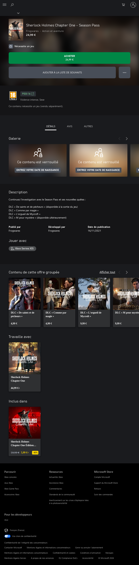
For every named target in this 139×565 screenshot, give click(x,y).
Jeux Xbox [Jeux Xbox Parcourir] (8, 483)
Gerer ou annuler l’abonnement (89, 547)
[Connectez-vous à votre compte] (133, 5)
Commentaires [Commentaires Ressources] (55, 488)
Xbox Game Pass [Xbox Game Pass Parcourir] (11, 488)
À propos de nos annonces (42, 558)
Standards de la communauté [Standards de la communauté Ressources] (62, 494)
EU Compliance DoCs (68, 558)
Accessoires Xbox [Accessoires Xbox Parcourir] (11, 494)
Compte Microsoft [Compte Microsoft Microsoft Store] (102, 477)
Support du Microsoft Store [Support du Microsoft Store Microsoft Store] (106, 483)
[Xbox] (9, 13)
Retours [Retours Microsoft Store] (97, 488)
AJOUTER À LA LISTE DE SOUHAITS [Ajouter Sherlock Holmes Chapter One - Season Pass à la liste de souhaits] (62, 72)
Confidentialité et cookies (64, 553)
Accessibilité (87, 558)
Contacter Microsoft (13, 547)
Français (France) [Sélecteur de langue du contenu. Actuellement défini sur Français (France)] (17, 530)
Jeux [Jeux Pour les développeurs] (6, 520)
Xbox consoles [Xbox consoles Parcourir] (10, 477)
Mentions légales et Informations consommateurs (48, 547)
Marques (109, 553)
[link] (25, 302)
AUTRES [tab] (88, 126)
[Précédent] (119, 138)
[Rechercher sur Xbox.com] (13, 5)
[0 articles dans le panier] (124, 5)
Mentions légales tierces (15, 558)
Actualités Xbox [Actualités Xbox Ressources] (56, 477)
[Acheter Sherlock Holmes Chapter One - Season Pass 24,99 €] (69, 58)
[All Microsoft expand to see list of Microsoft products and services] (4, 5)
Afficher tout (107, 272)
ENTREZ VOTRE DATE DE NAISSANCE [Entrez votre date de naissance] (37, 170)
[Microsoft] (69, 3)
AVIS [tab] (69, 126)
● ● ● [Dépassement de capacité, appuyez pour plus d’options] (124, 72)
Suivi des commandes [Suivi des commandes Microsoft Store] (103, 494)
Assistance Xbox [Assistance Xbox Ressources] (56, 483)
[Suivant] (126, 138)
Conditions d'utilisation (90, 553)
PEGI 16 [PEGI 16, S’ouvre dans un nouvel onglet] (28, 93)
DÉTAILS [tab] (50, 126)
